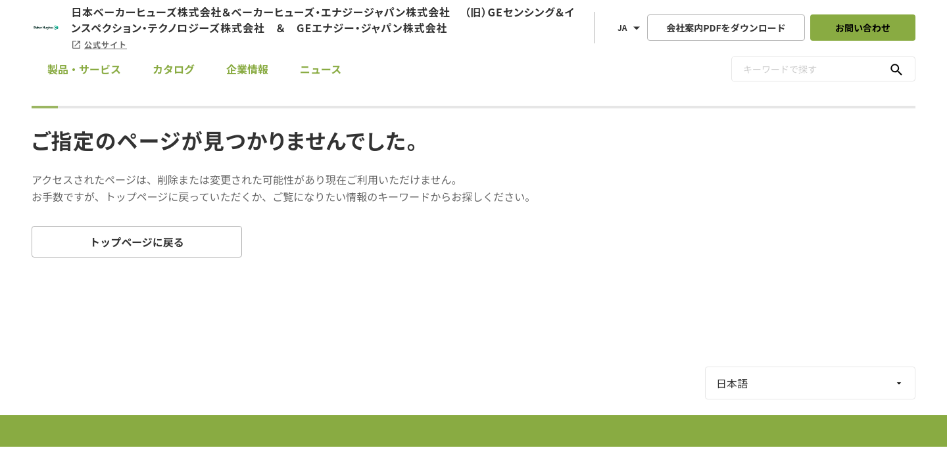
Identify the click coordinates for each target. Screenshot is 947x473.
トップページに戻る (136, 242)
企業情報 (247, 69)
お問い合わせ (862, 27)
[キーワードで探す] (896, 69)
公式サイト (99, 44)
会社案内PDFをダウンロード (726, 27)
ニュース (320, 69)
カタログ (174, 69)
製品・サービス (84, 69)
